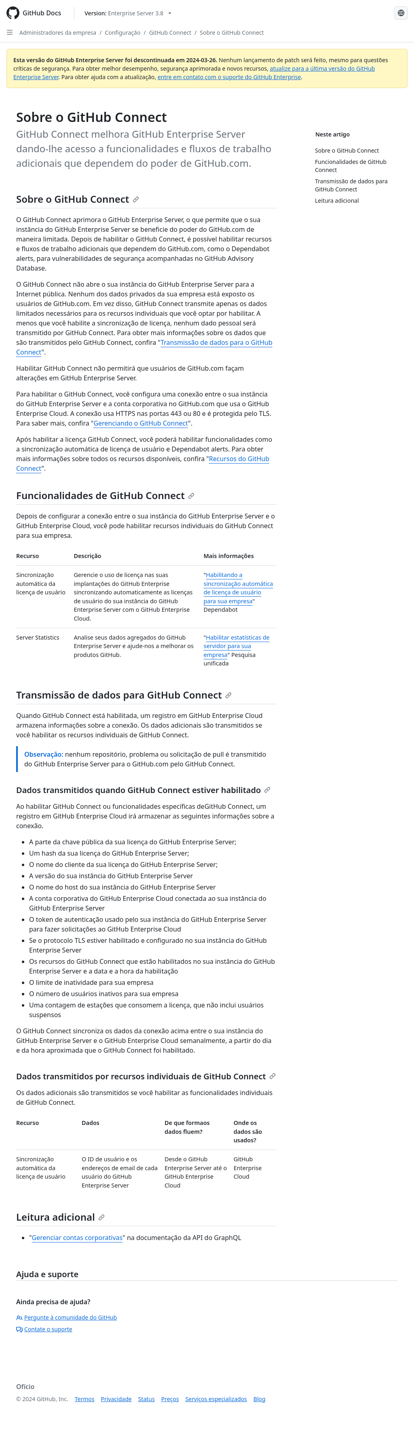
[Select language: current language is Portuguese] (401, 12)
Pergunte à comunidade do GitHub (66, 1317)
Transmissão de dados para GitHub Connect (124, 694)
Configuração (122, 32)
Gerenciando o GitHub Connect (140, 423)
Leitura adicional (60, 1216)
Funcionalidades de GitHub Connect (105, 495)
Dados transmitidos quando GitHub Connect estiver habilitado (143, 790)
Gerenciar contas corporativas (77, 1237)
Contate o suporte (44, 1329)
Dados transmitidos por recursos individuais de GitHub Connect (146, 1076)
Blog (259, 1399)
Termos (85, 1399)
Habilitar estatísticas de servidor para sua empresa (236, 646)
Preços (170, 1399)
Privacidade (116, 1399)
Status (146, 1399)
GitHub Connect (170, 32)
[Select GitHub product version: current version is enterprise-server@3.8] (128, 13)
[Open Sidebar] (9, 32)
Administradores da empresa (57, 32)
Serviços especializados (216, 1399)
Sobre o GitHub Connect (232, 32)
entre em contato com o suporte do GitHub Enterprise (229, 77)
